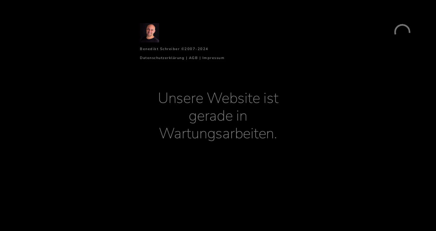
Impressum (213, 58)
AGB (193, 58)
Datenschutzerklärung (162, 58)
